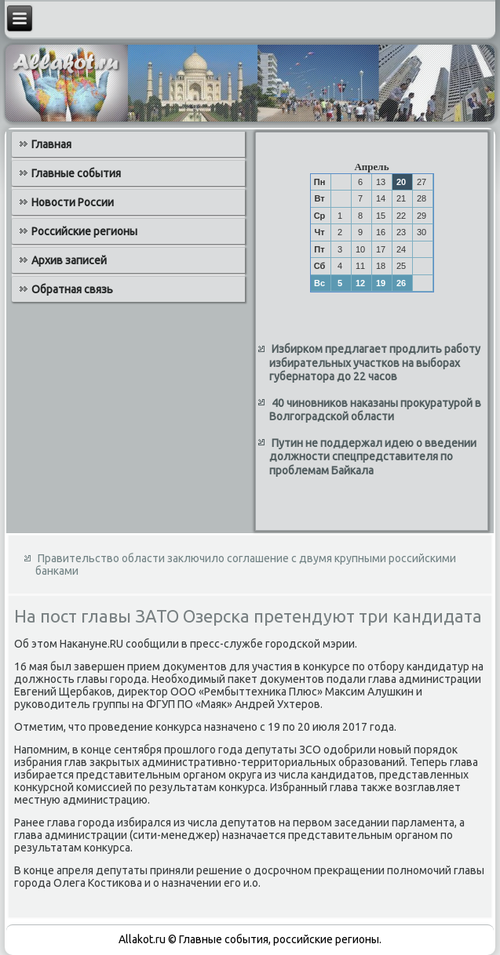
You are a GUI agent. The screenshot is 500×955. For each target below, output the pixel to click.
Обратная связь (72, 289)
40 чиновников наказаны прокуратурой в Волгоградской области (375, 410)
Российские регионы (84, 231)
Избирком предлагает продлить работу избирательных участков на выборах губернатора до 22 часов (374, 363)
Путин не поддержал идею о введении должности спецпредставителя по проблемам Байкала (372, 457)
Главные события (76, 173)
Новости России (72, 202)
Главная (51, 144)
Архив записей (69, 260)
